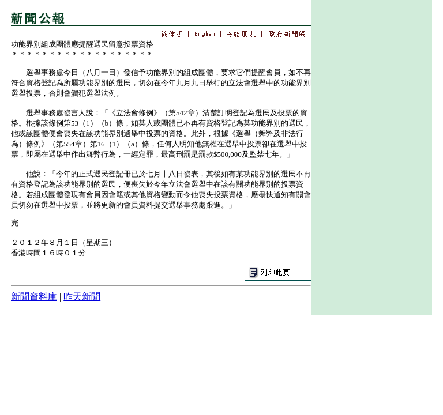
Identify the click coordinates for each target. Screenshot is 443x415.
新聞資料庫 (34, 296)
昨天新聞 (81, 296)
